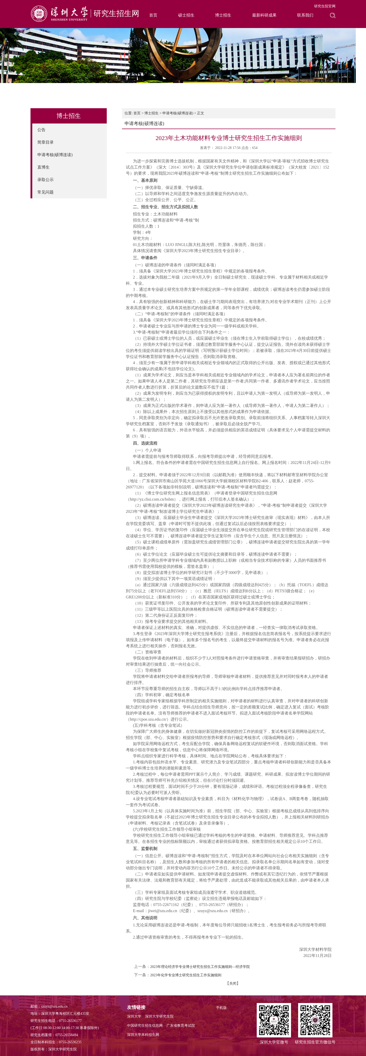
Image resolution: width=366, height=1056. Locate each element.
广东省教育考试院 (180, 1025)
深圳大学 (134, 1016)
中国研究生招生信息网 (145, 1025)
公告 (41, 130)
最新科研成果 (264, 15)
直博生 (43, 167)
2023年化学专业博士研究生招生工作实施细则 (185, 975)
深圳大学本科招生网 (143, 1035)
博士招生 (223, 15)
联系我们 (305, 15)
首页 (153, 15)
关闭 (232, 983)
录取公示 (45, 179)
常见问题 (45, 192)
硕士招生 (186, 15)
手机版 (221, 1008)
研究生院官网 (325, 6)
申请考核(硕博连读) (55, 155)
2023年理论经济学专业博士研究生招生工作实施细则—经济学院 (200, 967)
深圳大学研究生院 (159, 1016)
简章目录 (45, 142)
